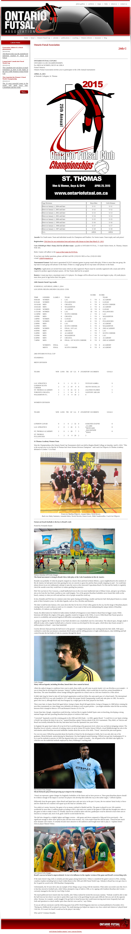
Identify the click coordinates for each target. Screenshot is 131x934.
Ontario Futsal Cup (43, 38)
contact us (123, 4)
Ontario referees (86, 38)
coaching (75, 38)
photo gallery (80, 4)
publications (65, 38)
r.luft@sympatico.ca (46, 258)
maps (99, 4)
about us (114, 4)
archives (91, 4)
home (26, 38)
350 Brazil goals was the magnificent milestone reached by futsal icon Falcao (15, 56)
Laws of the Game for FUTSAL (67, 252)
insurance (98, 38)
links (106, 4)
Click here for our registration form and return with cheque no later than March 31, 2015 (74, 241)
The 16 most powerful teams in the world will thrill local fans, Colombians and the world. (15, 85)
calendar (56, 38)
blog (105, 38)
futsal (32, 38)
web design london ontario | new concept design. (65, 931)
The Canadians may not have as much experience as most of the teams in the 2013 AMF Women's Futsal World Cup (15, 71)
